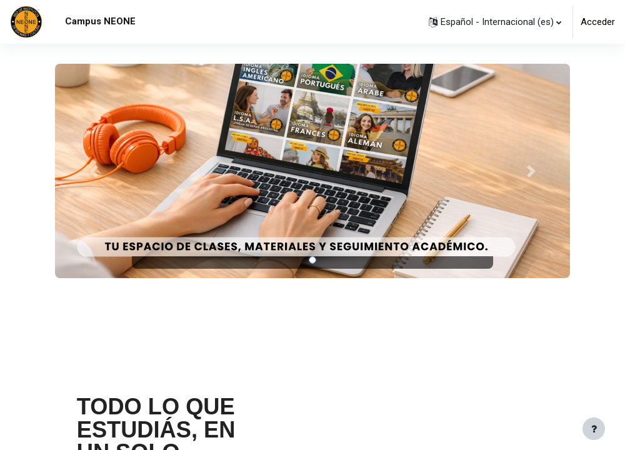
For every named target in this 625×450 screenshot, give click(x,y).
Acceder (598, 22)
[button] (495, 22)
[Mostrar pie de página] (593, 429)
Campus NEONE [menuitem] (100, 21)
